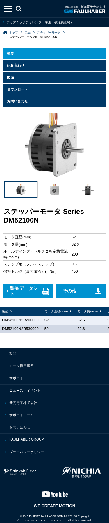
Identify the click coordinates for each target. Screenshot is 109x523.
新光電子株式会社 (23, 403)
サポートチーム (21, 415)
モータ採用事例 (21, 366)
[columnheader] (58, 311)
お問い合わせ (19, 427)
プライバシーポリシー (26, 452)
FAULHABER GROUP (26, 439)
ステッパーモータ (48, 32)
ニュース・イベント (25, 391)
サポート (16, 378)
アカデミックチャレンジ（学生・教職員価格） (40, 22)
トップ (13, 32)
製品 (28, 32)
